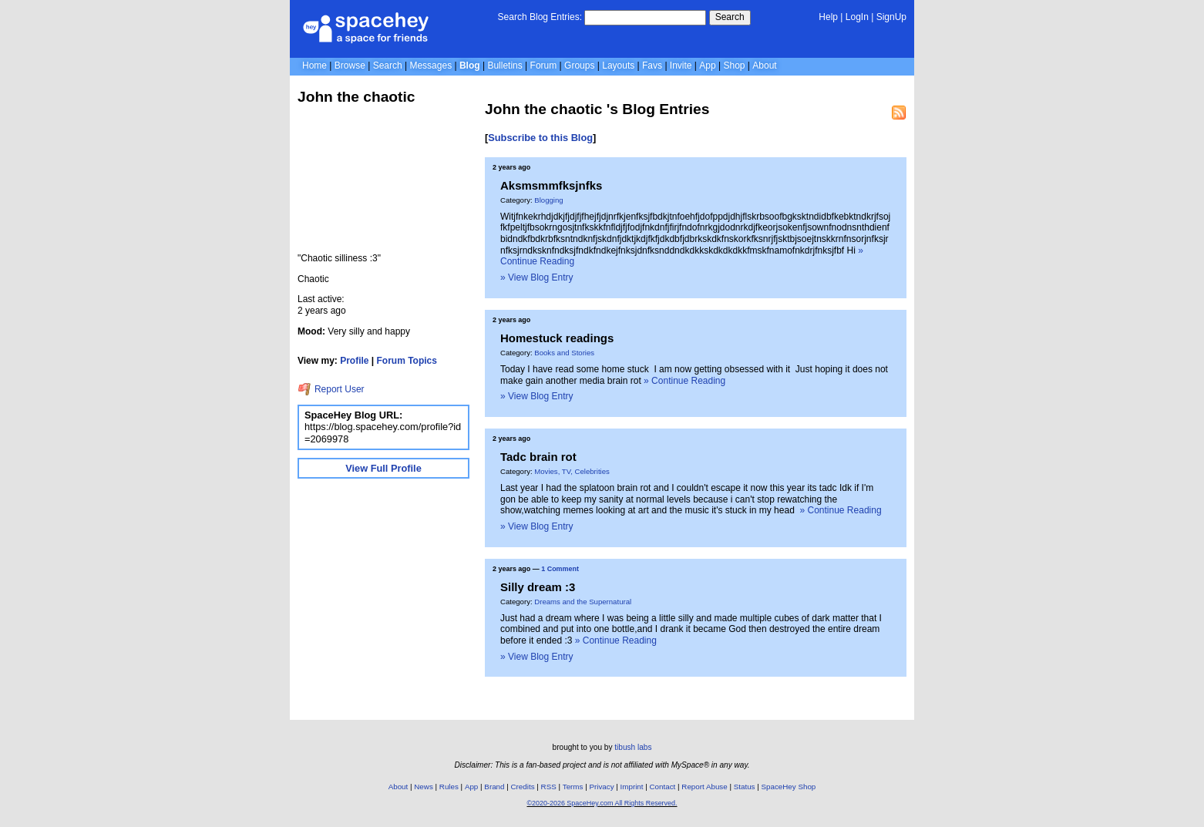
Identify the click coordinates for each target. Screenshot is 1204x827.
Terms (573, 786)
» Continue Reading (684, 380)
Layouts (618, 65)
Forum (543, 65)
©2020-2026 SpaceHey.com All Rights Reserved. (601, 803)
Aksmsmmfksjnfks (551, 185)
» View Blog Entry (536, 277)
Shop (734, 65)
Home (314, 65)
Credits (523, 786)
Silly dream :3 (537, 586)
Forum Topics (407, 360)
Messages (430, 65)
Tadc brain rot (538, 456)
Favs (652, 65)
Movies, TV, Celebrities (572, 471)
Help (828, 17)
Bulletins (504, 65)
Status (744, 786)
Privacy (601, 786)
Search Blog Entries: (540, 17)
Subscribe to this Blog (540, 137)
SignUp (891, 17)
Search (730, 17)
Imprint (632, 786)
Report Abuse (704, 786)
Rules (449, 786)
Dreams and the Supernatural (582, 601)
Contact (663, 786)
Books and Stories (564, 352)
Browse (350, 65)
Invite (681, 65)
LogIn (857, 17)
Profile (354, 360)
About (764, 65)
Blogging (548, 200)
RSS (549, 786)
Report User (331, 389)
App (707, 65)
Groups (579, 65)
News (423, 786)
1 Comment (560, 569)
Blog (469, 65)
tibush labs (632, 747)
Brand (494, 786)
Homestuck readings (557, 338)
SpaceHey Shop (789, 786)
